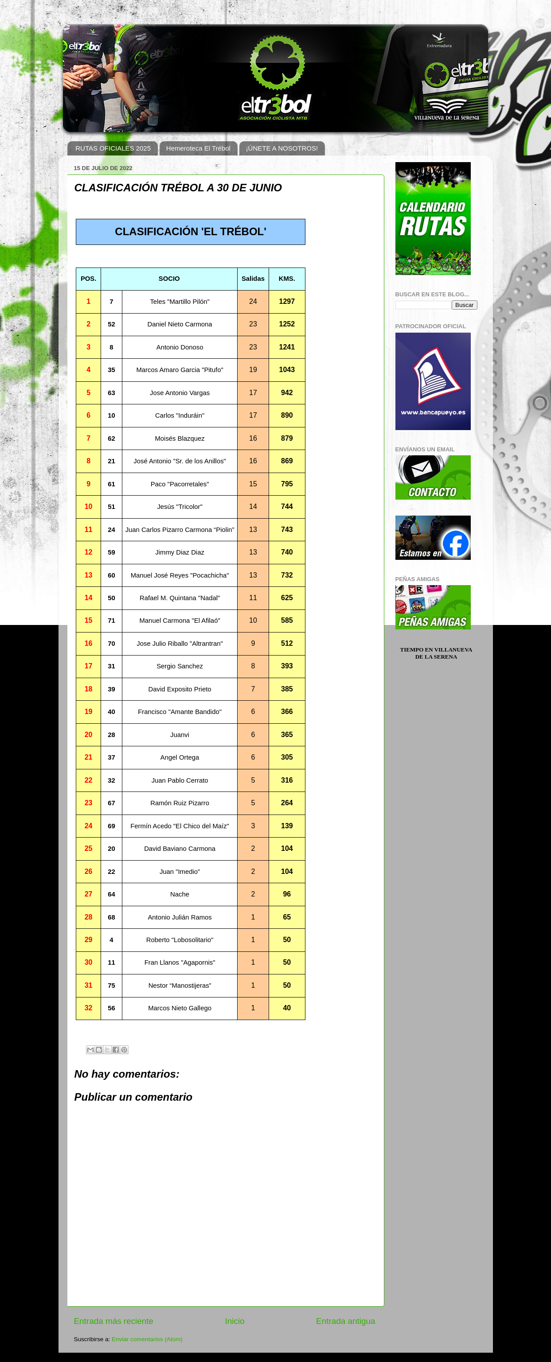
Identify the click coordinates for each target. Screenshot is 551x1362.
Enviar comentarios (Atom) (147, 1339)
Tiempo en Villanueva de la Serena (436, 653)
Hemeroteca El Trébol (198, 148)
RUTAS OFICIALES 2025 (113, 148)
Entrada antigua (345, 1321)
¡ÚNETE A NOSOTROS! (282, 148)
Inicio (235, 1321)
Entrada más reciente (114, 1321)
